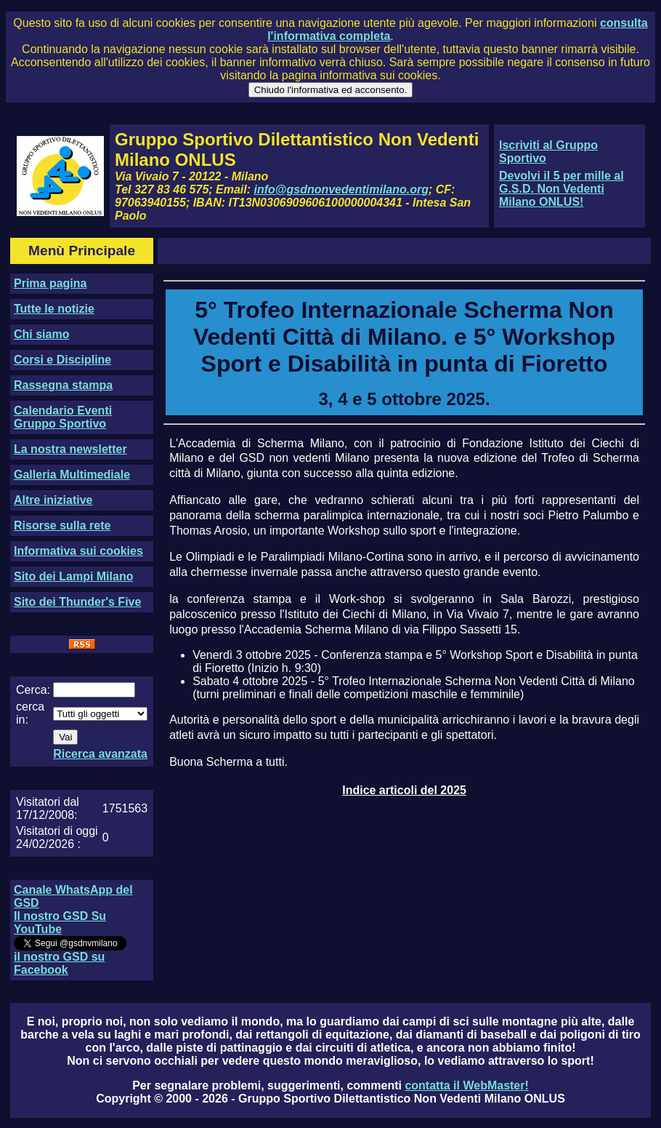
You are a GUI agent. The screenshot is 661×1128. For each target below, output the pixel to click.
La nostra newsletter (70, 449)
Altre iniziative (53, 500)
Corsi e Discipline (62, 359)
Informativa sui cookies (78, 551)
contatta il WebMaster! (466, 1085)
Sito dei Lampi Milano (73, 576)
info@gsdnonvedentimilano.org (341, 189)
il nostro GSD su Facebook (59, 963)
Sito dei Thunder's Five (77, 602)
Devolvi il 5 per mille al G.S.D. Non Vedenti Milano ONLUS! (561, 188)
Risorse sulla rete (62, 525)
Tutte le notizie (54, 309)
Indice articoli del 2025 (404, 790)
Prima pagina (50, 283)
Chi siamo (41, 334)
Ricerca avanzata (100, 754)
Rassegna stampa (63, 385)
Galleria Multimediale (72, 474)
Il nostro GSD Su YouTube (60, 922)
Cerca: (33, 690)
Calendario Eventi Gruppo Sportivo (63, 417)
